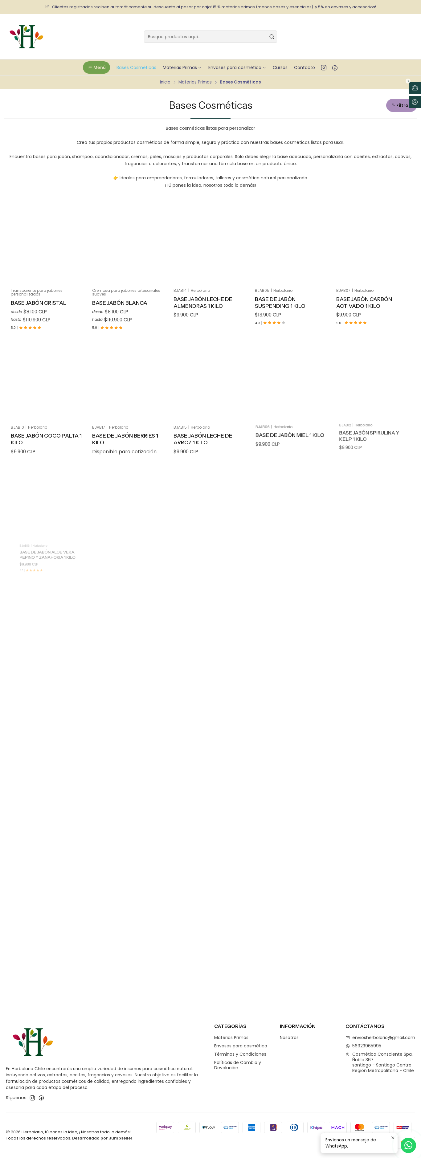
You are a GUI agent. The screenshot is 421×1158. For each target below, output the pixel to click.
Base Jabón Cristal (38, 303)
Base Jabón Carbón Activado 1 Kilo (364, 302)
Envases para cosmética (240, 1046)
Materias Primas (195, 82)
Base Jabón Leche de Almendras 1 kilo (203, 302)
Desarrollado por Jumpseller (102, 1138)
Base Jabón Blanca (119, 303)
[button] (96, 67)
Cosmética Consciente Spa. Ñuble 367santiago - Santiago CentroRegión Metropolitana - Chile (379, 1062)
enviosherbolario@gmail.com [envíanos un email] (380, 1037)
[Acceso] (415, 102)
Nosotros (289, 1037)
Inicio (165, 82)
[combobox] (210, 37)
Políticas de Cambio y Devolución (237, 1065)
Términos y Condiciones (240, 1054)
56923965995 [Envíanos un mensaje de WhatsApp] (363, 1046)
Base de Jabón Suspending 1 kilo (280, 302)
